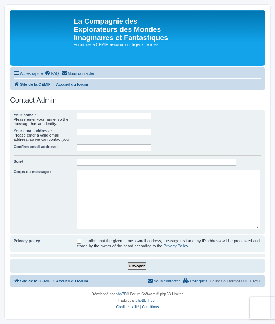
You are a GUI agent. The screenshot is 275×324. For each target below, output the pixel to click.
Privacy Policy (176, 246)
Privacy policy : (28, 241)
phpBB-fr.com (147, 300)
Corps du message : (32, 172)
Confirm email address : (36, 146)
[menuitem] (52, 73)
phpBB (121, 294)
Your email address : (33, 131)
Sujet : (20, 161)
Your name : (25, 115)
